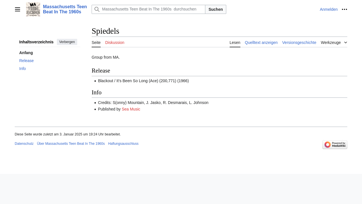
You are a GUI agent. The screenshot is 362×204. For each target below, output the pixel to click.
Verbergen (67, 42)
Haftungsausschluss (123, 144)
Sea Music (131, 109)
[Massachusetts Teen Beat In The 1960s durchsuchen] (148, 9)
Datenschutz (24, 144)
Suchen (215, 9)
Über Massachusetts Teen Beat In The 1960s (71, 144)
